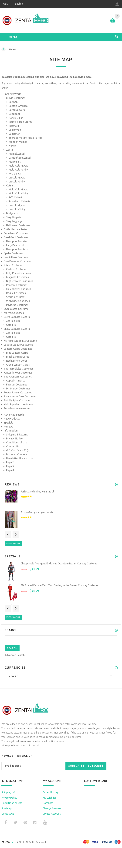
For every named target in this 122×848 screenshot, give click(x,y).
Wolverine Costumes (18, 300)
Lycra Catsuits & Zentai (17, 316)
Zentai (10, 149)
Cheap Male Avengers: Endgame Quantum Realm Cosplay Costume (59, 563)
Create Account (52, 813)
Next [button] (16, 534)
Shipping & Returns (17, 434)
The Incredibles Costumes (19, 368)
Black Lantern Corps (17, 356)
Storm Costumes (16, 297)
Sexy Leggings (14, 221)
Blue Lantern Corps (17, 352)
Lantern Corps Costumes (18, 348)
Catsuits (11, 324)
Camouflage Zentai (20, 157)
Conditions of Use (16, 442)
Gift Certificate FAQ (17, 450)
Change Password (53, 808)
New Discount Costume (17, 261)
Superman (14, 133)
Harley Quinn (16, 117)
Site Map (6, 808)
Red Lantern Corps (16, 360)
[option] (61, 499)
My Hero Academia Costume (20, 340)
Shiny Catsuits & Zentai (17, 328)
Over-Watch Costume (16, 308)
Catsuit (10, 185)
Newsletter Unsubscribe (19, 458)
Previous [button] (8, 534)
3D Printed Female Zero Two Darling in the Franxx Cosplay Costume (59, 585)
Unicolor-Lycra (17, 177)
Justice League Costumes (18, 344)
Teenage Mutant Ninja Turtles (26, 137)
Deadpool (14, 113)
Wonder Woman (18, 141)
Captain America (18, 105)
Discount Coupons (16, 454)
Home (3, 49)
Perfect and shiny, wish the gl (37, 491)
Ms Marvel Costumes (18, 388)
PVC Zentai (15, 173)
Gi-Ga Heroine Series (15, 229)
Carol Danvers (17, 109)
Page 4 (10, 470)
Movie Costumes (15, 97)
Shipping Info (9, 792)
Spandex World (12, 94)
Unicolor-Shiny (17, 181)
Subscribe (76, 765)
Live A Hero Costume (16, 257)
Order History (50, 792)
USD (7, 3)
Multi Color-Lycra (18, 165)
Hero (8, 842)
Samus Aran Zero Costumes (20, 396)
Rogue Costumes (16, 293)
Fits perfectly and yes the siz (37, 512)
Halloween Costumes (18, 225)
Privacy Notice (14, 438)
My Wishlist (49, 797)
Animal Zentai (17, 153)
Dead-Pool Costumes (16, 237)
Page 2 (10, 462)
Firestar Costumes (16, 384)
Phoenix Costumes (16, 285)
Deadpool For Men (16, 241)
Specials (8, 422)
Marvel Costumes (14, 312)
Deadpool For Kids (17, 249)
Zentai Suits (13, 320)
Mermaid (14, 125)
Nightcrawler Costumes (19, 281)
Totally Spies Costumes (17, 400)
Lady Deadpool (15, 245)
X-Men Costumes (14, 265)
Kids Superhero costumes (18, 404)
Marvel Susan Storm (20, 121)
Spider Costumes (13, 253)
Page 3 (10, 466)
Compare (48, 803)
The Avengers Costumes (18, 376)
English (20, 3)
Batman (13, 101)
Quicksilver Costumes (18, 289)
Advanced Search (14, 414)
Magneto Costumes (17, 277)
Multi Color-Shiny (18, 169)
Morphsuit (14, 161)
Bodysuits (12, 213)
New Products (12, 418)
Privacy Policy (9, 797)
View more (13, 543)
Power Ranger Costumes (18, 392)
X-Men (12, 145)
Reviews (8, 426)
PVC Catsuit (15, 197)
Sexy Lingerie (13, 217)
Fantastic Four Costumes (18, 372)
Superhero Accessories (17, 408)
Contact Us (96, 83)
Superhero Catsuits (19, 201)
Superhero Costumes (16, 233)
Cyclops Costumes (16, 269)
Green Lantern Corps (18, 364)
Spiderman (15, 129)
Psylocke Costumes (17, 304)
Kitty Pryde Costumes (18, 273)
